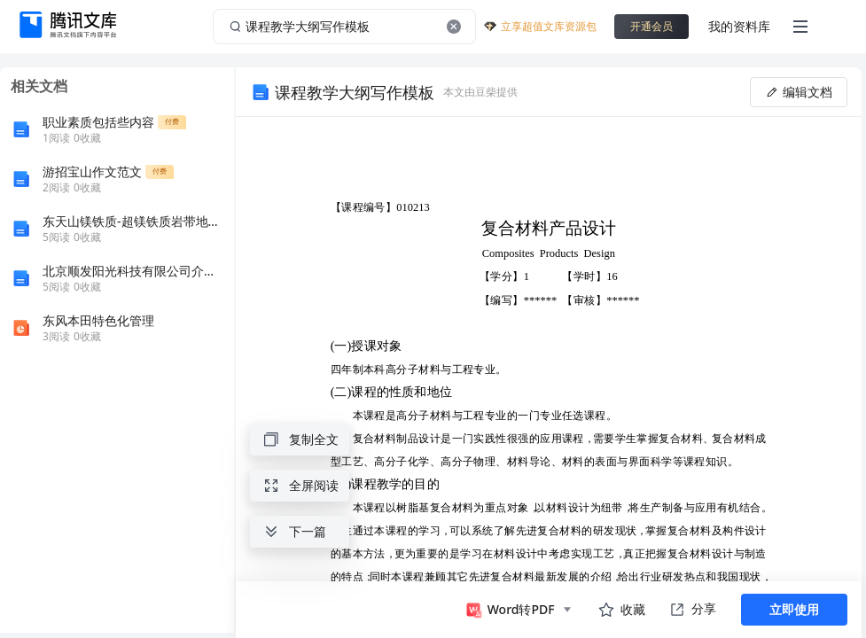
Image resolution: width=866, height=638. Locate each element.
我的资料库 (739, 26)
